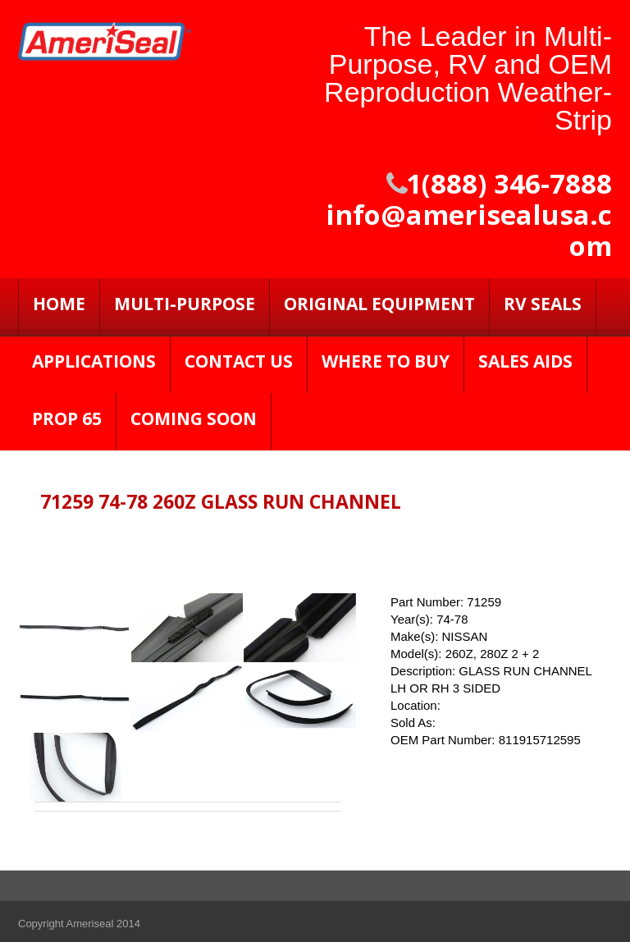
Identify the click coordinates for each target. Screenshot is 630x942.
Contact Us (239, 361)
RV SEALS (543, 303)
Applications (94, 361)
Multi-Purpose (184, 303)
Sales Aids (525, 361)
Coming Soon (193, 418)
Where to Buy (386, 361)
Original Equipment (379, 303)
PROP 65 (67, 418)
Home (59, 303)
